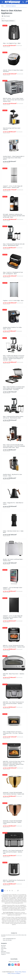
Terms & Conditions (15, 973)
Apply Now (3, 947)
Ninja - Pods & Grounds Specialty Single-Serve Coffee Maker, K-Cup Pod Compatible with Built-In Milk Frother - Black (14, 446)
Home (2, 5)
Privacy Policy (18, 971)
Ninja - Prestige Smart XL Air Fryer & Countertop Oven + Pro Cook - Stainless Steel (13, 733)
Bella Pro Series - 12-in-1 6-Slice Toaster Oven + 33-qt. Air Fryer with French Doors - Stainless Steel (13, 100)
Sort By (3, 18)
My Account (3, 945)
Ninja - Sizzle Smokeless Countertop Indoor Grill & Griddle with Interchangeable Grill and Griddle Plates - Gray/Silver (14, 388)
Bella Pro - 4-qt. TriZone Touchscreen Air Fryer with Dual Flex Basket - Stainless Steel (13, 852)
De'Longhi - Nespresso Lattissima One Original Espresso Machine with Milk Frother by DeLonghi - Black (14, 216)
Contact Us (3, 954)
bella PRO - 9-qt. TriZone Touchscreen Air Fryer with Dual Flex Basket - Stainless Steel (13, 703)
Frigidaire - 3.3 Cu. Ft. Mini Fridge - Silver (13, 300)
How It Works (3, 948)
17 (18, 890)
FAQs (2, 949)
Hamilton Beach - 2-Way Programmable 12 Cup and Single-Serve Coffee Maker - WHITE (13, 158)
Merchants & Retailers (5, 952)
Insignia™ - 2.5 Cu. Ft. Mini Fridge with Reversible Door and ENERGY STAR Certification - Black (12, 617)
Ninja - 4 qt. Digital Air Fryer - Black (11, 43)
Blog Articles (3, 951)
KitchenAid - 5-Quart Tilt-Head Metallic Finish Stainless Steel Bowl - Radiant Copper (12, 822)
